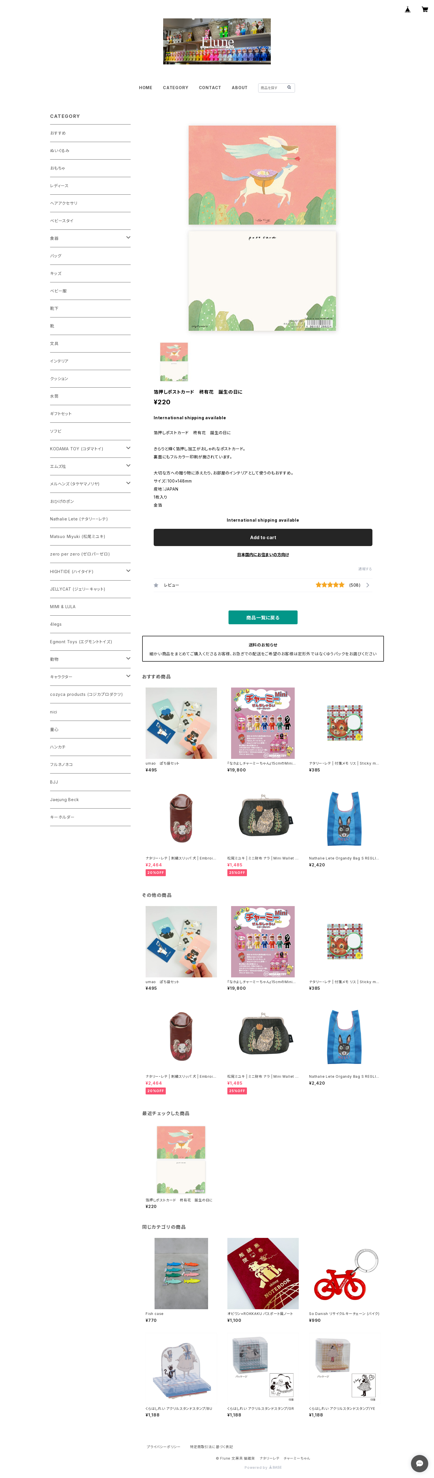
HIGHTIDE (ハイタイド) (72, 571)
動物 (54, 659)
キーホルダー (62, 817)
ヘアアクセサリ (63, 203)
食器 (54, 238)
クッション (59, 378)
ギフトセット (61, 413)
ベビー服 (58, 290)
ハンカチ (58, 746)
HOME (146, 87)
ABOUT (240, 87)
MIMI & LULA (63, 606)
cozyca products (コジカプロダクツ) (86, 694)
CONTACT (210, 87)
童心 (54, 729)
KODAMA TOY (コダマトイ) (76, 448)
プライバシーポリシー (164, 1447)
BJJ (54, 782)
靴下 (54, 308)
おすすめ (58, 133)
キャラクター (61, 676)
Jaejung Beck (64, 799)
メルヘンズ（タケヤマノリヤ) (75, 483)
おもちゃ (57, 168)
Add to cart (263, 537)
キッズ (55, 273)
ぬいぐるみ (60, 150)
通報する (365, 569)
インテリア (59, 361)
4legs (56, 624)
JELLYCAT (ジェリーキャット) (78, 589)
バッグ (55, 255)
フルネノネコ (61, 764)
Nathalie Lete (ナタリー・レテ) (79, 518)
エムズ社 (58, 466)
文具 (54, 343)
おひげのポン (62, 501)
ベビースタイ (62, 220)
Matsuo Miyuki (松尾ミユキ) (78, 536)
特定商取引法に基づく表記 (211, 1447)
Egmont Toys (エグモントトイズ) (81, 641)
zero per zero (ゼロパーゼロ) (80, 554)
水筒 (54, 396)
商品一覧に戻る (263, 618)
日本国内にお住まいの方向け (263, 554)
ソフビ (55, 431)
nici (53, 711)
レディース (59, 185)
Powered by (263, 1467)
